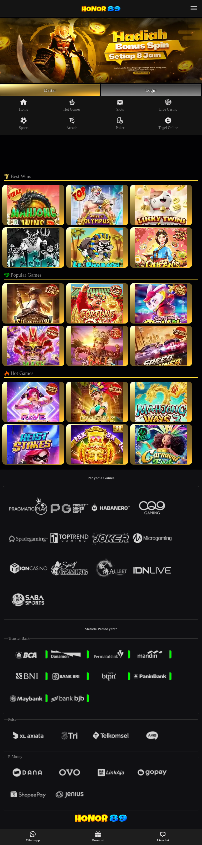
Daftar (50, 90)
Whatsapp (33, 836)
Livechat (163, 836)
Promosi (98, 836)
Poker (120, 124)
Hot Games (71, 105)
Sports (23, 124)
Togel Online (168, 124)
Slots (120, 105)
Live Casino (168, 105)
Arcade (72, 124)
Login (151, 90)
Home (23, 105)
